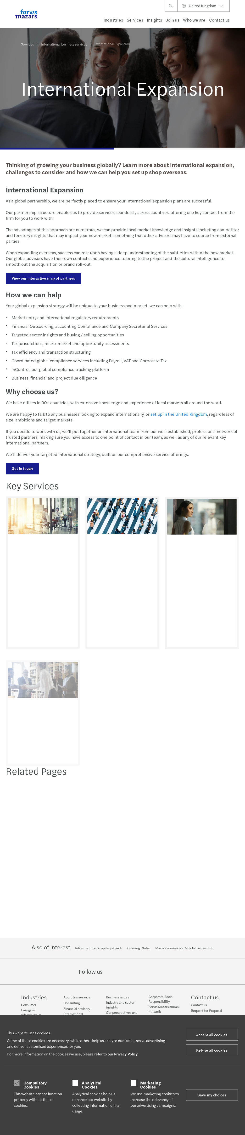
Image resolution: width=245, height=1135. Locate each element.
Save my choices (212, 1095)
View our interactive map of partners (42, 278)
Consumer (28, 1004)
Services (135, 20)
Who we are (194, 20)
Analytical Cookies (91, 1085)
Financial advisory (77, 1008)
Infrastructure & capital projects (98, 947)
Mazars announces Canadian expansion (184, 947)
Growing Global (138, 947)
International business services (64, 42)
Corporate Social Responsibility (161, 999)
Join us (172, 20)
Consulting (72, 1002)
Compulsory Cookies (35, 1085)
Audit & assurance (77, 997)
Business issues (117, 997)
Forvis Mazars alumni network (164, 1009)
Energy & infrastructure (31, 1012)
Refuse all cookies (211, 1050)
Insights (154, 20)
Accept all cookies (211, 1034)
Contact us (219, 20)
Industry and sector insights (120, 1004)
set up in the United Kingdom (178, 414)
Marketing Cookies (150, 1085)
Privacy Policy (126, 1054)
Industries (113, 20)
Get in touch (21, 468)
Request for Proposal (206, 1010)
